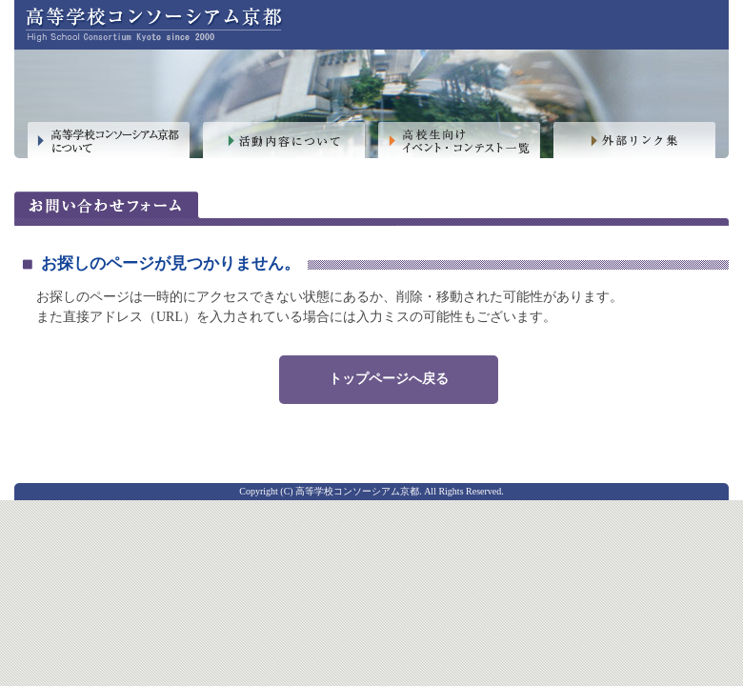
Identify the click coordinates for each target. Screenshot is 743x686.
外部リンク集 (634, 141)
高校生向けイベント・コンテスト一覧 (459, 141)
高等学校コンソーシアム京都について (109, 141)
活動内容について (284, 141)
